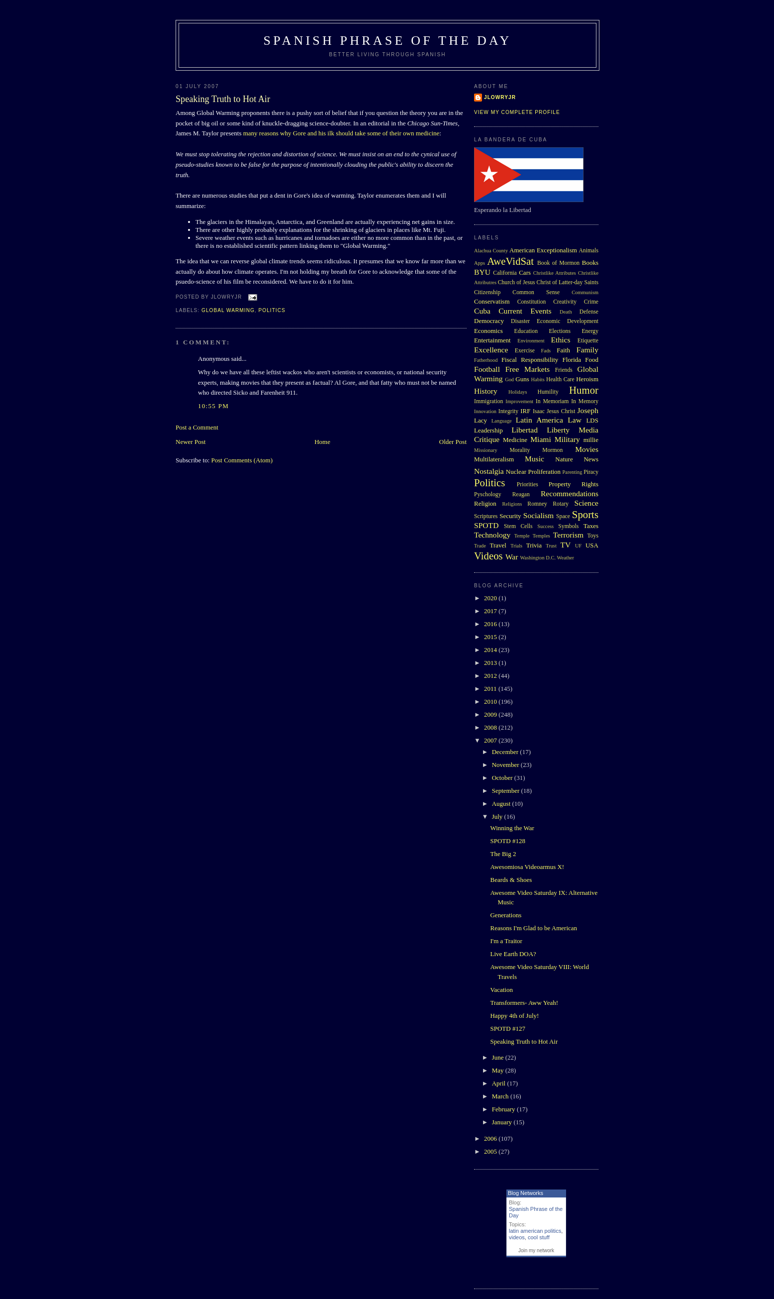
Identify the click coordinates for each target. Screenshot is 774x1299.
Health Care (560, 379)
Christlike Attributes (554, 273)
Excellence (491, 349)
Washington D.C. (538, 557)
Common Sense (536, 292)
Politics (272, 310)
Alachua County (491, 250)
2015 (491, 637)
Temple (522, 536)
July (498, 816)
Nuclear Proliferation (533, 471)
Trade (480, 545)
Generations (505, 915)
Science (587, 503)
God (509, 379)
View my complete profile (517, 112)
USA (591, 545)
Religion (485, 503)
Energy (589, 331)
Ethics (561, 339)
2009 (491, 714)
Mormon (552, 450)
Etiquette (588, 340)
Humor (583, 390)
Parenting (572, 472)
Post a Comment (197, 427)
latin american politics (535, 1231)
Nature (564, 459)
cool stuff (539, 1237)
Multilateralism (494, 459)
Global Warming (228, 310)
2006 (491, 1138)
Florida (572, 359)
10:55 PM (213, 406)
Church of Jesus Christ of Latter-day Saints (548, 282)
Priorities (527, 484)
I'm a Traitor (506, 941)
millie (590, 439)
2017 (491, 611)
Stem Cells (518, 526)
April (499, 1083)
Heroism (587, 379)
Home (322, 441)
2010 (491, 701)
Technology (492, 535)
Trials (516, 545)
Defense (589, 312)
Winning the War (512, 828)
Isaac (539, 411)
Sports (585, 514)
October (503, 777)
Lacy (480, 420)
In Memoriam (552, 401)
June (498, 1057)
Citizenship (487, 292)
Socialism (538, 515)
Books (590, 262)
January (503, 1122)
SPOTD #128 (507, 841)
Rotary (561, 504)
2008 (491, 727)
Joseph (588, 410)
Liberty (558, 430)
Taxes (590, 526)
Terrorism (568, 535)
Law (574, 420)
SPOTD (486, 525)
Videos (488, 555)
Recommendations (569, 493)
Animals (588, 250)
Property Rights (573, 484)
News (590, 459)
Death (566, 312)
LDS (592, 420)
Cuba (482, 311)
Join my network (536, 1250)
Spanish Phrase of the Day (388, 40)
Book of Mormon (558, 263)
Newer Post (190, 441)
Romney (537, 504)
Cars (525, 272)
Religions (512, 504)
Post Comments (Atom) (242, 460)
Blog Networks (525, 1193)
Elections (560, 331)
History (485, 391)
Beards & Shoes (511, 879)
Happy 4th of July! (514, 1015)
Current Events (524, 311)
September (506, 790)
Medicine (515, 439)
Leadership (488, 430)
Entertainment (492, 340)
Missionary (485, 450)
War (511, 556)
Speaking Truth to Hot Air (223, 99)
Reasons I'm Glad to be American (533, 928)
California (504, 273)
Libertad (524, 430)
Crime (591, 302)
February (504, 1109)
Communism (585, 292)
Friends (564, 370)
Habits (538, 379)
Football (487, 369)
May (498, 1070)
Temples (541, 536)
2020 (491, 598)
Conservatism (492, 301)
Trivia (534, 545)
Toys (592, 536)
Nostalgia (489, 471)
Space (563, 516)
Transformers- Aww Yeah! (524, 1002)
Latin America (539, 420)
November (506, 764)
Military (567, 439)
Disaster (520, 321)
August (502, 803)
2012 (491, 675)
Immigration (488, 401)
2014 (491, 649)
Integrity (508, 411)
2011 (491, 688)
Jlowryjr (500, 97)
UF (578, 545)
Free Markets (527, 369)
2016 (491, 624)
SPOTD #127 (507, 1028)
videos (517, 1237)
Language (501, 421)
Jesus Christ (561, 411)
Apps (479, 263)
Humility (548, 392)
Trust (551, 545)
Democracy (489, 321)
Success (545, 526)
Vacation (501, 989)
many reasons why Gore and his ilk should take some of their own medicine (341, 133)
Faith (563, 350)
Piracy (590, 472)
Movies (586, 449)
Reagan (521, 494)
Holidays (517, 392)
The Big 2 (503, 854)
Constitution (531, 302)
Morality (519, 450)
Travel (497, 545)
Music (534, 458)
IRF (525, 411)
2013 (491, 662)
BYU (482, 272)
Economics (488, 330)
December (506, 752)
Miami (540, 439)
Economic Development (567, 321)
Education (526, 331)
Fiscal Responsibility (529, 359)
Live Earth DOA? (513, 954)
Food (591, 359)
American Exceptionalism (543, 250)
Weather (565, 557)
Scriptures (485, 516)
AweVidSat (510, 261)
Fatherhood (485, 360)
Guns (522, 379)
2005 (491, 1151)
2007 (491, 740)
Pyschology (487, 494)
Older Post (453, 441)
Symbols (568, 526)
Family (587, 349)
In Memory (584, 401)
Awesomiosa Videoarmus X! (527, 866)
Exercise (525, 350)
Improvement (519, 401)
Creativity (565, 302)
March (501, 1096)
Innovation (485, 411)
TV (565, 545)
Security (510, 516)
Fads (546, 350)
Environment (530, 340)
